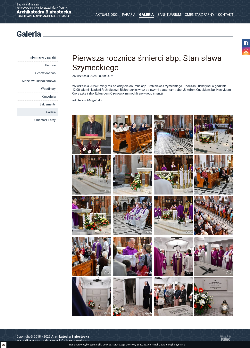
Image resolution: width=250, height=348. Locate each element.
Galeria (146, 14)
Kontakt (225, 14)
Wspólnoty (48, 89)
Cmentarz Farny (199, 14)
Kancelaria (49, 96)
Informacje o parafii (42, 57)
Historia (50, 65)
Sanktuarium (169, 14)
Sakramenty (48, 104)
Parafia (128, 14)
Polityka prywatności (75, 340)
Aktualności (107, 14)
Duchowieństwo (45, 73)
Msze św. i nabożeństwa (39, 81)
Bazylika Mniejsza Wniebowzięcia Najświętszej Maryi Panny (46, 10)
